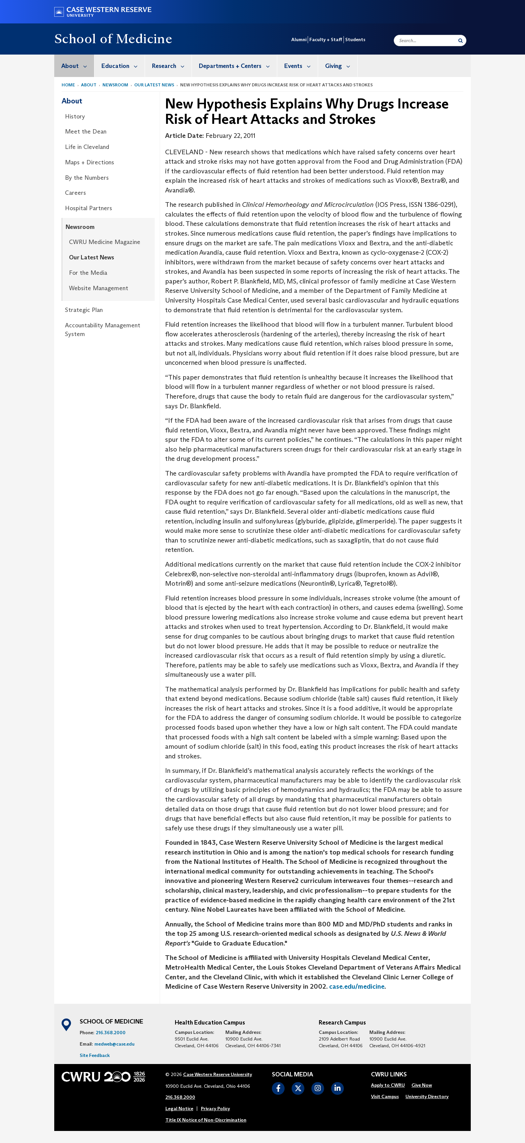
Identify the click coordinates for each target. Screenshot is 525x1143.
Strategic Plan (84, 310)
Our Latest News (154, 84)
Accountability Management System (102, 330)
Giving (341, 66)
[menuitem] (74, 66)
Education (123, 66)
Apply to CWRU (388, 1085)
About (77, 66)
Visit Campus (385, 1096)
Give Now (421, 1085)
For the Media (88, 272)
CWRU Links (389, 1074)
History (75, 116)
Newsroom (115, 84)
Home (68, 84)
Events (301, 66)
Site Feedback (95, 1055)
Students (355, 39)
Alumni (298, 39)
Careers (75, 192)
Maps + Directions (89, 162)
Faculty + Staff (325, 39)
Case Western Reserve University (217, 1074)
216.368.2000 (111, 1033)
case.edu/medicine (356, 986)
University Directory (427, 1096)
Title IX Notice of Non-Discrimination (205, 1120)
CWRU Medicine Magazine (104, 242)
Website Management (98, 288)
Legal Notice (179, 1109)
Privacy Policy (215, 1109)
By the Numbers (87, 177)
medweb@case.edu (114, 1044)
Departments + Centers (238, 66)
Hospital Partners (88, 208)
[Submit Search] (460, 40)
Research (172, 66)
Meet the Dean (85, 131)
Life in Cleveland (87, 147)
